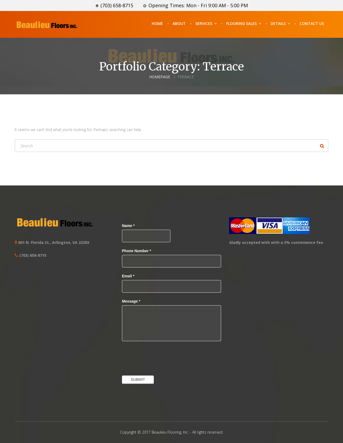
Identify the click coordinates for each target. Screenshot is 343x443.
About (179, 23)
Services (203, 23)
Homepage (159, 76)
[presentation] (162, 357)
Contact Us (312, 23)
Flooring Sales (241, 23)
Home (157, 23)
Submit (138, 379)
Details (278, 23)
